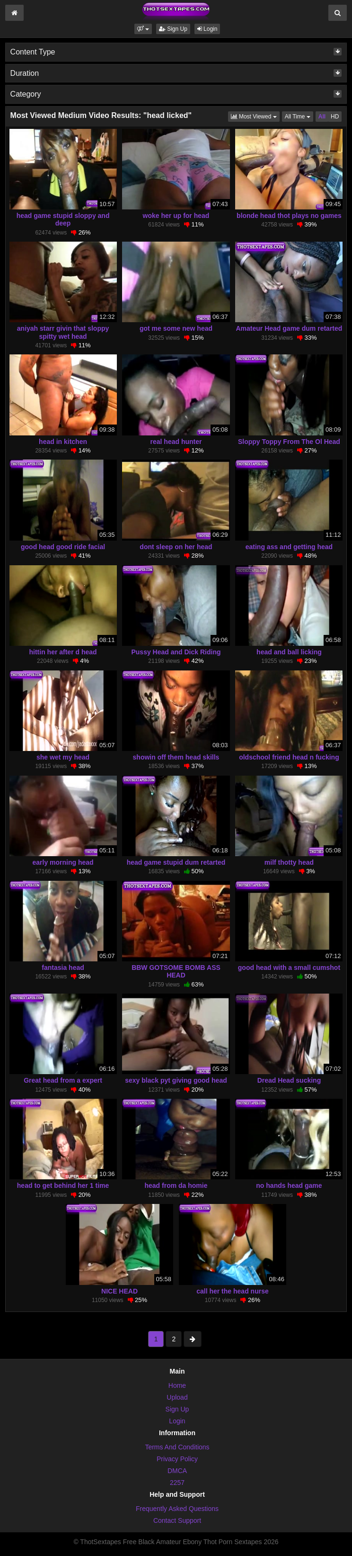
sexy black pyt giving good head (176, 1080)
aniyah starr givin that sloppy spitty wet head (63, 332)
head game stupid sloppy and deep (63, 219)
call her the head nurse (232, 1291)
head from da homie (175, 1185)
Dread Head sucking (289, 1080)
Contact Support (177, 1520)
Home (177, 1385)
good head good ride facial (63, 547)
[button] (143, 29)
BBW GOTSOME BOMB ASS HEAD (176, 971)
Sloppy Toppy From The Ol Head (289, 441)
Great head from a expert (63, 1080)
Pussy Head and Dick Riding (175, 652)
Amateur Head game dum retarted (289, 328)
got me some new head (176, 328)
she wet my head (62, 757)
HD (335, 116)
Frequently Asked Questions (177, 1508)
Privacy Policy (177, 1459)
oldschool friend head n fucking (289, 757)
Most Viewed (255, 116)
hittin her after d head (63, 652)
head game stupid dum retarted (176, 862)
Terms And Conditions (177, 1447)
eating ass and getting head (289, 547)
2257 (177, 1482)
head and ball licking (289, 652)
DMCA (177, 1471)
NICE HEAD (119, 1291)
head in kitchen (63, 441)
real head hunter (176, 441)
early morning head (62, 862)
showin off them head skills (176, 757)
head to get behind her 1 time (63, 1185)
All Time (299, 116)
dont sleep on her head (176, 547)
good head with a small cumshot (289, 967)
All (322, 116)
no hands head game (289, 1185)
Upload (177, 1397)
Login (207, 29)
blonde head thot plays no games (289, 215)
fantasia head (63, 967)
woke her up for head (176, 215)
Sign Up (173, 29)
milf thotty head (289, 862)
